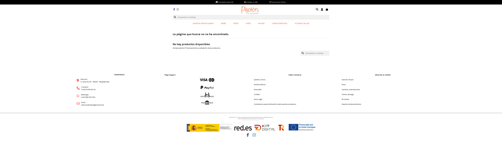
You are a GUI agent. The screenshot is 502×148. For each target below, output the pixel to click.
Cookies (257, 94)
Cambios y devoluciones (351, 89)
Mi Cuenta (345, 99)
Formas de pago (348, 94)
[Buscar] (251, 17)
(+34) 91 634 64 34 (88, 89)
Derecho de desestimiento (351, 104)
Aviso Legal (258, 99)
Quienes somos (259, 80)
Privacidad (257, 89)
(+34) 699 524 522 (88, 97)
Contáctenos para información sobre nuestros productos (275, 104)
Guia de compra (347, 80)
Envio (344, 84)
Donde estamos (260, 84)
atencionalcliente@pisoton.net (92, 105)
